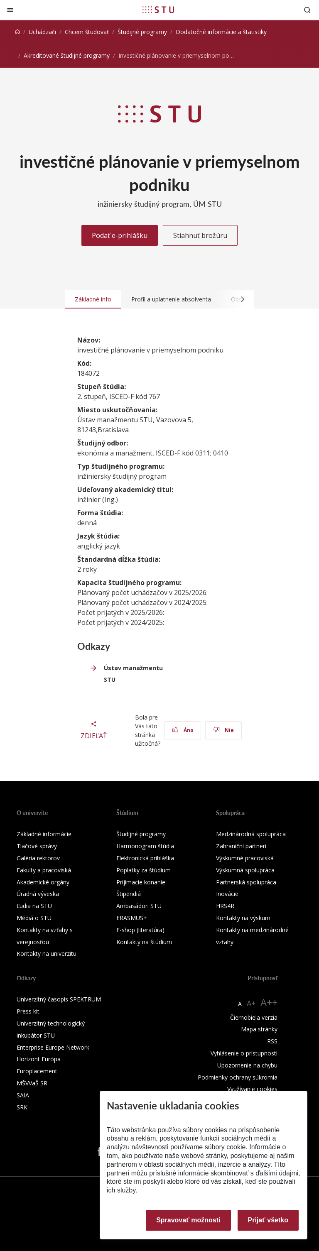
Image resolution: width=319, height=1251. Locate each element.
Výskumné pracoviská (245, 858)
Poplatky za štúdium (143, 870)
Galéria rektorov (38, 858)
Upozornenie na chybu (247, 1065)
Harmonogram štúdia (145, 846)
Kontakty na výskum (243, 918)
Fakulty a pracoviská (44, 870)
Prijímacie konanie (140, 882)
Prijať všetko (268, 1220)
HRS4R (225, 906)
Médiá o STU (34, 918)
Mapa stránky (259, 1029)
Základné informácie (44, 834)
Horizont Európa (39, 1059)
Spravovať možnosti (188, 1220)
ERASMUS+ (131, 918)
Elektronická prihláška (145, 858)
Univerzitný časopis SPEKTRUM (59, 999)
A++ (268, 1002)
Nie (223, 730)
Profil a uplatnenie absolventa (171, 299)
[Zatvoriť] (10, 10)
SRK (22, 1107)
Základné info (93, 299)
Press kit (28, 1011)
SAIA (23, 1095)
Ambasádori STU (139, 906)
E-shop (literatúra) (140, 930)
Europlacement (37, 1071)
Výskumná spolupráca (245, 870)
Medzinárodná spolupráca (251, 834)
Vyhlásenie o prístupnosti (244, 1053)
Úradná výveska (38, 894)
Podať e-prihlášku (119, 235)
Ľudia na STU (34, 906)
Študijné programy (142, 32)
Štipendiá (128, 894)
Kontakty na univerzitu (46, 953)
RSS (272, 1041)
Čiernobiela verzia (253, 1017)
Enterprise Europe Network (53, 1047)
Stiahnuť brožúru (200, 235)
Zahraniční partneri (241, 846)
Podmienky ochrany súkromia (237, 1077)
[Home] (17, 32)
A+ (251, 1003)
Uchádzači (42, 32)
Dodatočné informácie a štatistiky (221, 32)
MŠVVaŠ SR (32, 1083)
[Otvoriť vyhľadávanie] (307, 10)
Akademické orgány (43, 882)
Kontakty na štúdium (144, 942)
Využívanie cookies (252, 1089)
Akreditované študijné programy (67, 55)
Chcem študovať (87, 32)
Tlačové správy (37, 846)
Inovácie (227, 894)
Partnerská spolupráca (246, 882)
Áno (183, 730)
